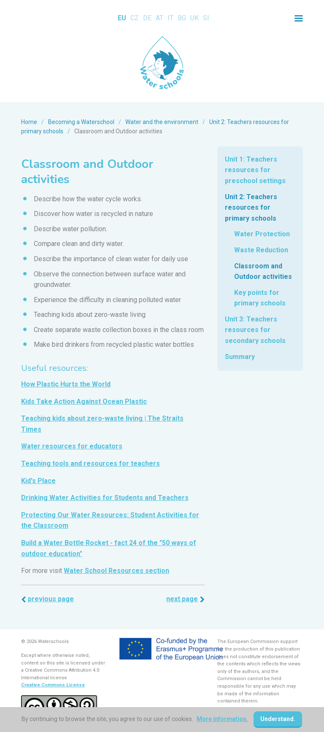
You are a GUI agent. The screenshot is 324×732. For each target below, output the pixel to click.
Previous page (51, 599)
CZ (134, 18)
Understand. (278, 719)
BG (182, 18)
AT (159, 18)
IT (170, 18)
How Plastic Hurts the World (66, 384)
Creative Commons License (53, 685)
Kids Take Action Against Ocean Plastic (84, 401)
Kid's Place (38, 481)
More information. (222, 719)
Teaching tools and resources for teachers (90, 463)
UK (194, 18)
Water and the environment (161, 122)
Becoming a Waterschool (81, 122)
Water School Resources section (116, 571)
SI (206, 18)
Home (29, 122)
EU (122, 18)
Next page (182, 599)
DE (147, 18)
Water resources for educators (71, 446)
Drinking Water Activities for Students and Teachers (105, 498)
